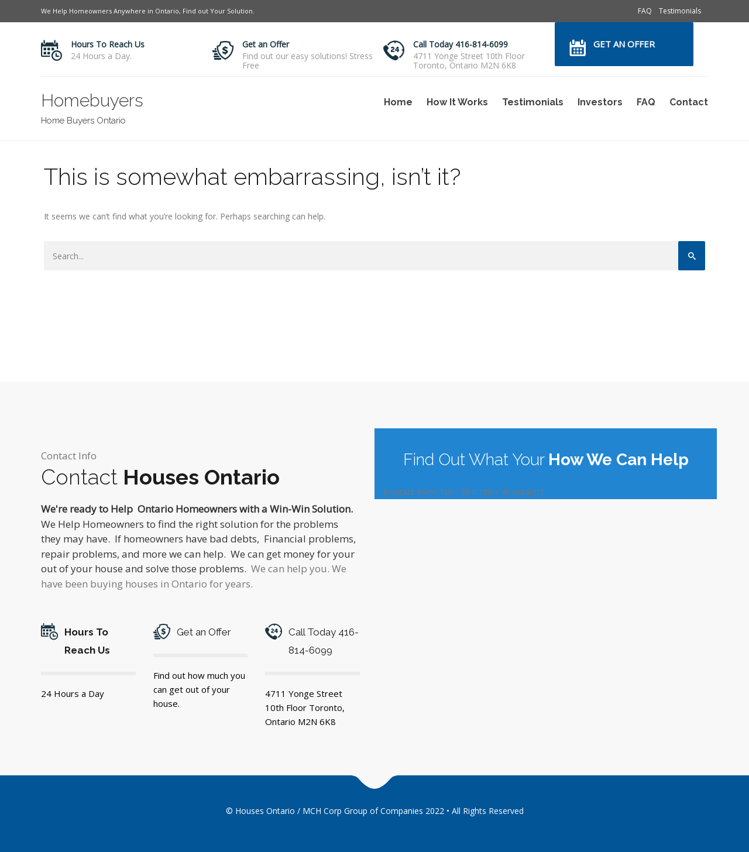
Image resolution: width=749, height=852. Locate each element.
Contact (688, 102)
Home (398, 102)
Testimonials (680, 11)
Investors (600, 102)
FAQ (645, 11)
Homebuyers (92, 100)
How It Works (457, 102)
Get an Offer (265, 44)
